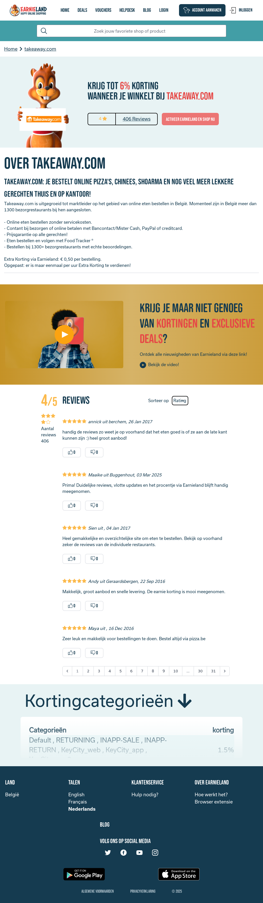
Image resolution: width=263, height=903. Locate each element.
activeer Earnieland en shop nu (190, 119)
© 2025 (177, 891)
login (163, 10)
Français (77, 802)
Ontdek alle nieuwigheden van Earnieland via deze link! (193, 354)
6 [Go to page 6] (131, 671)
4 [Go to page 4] (110, 671)
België (12, 794)
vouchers (103, 10)
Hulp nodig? (145, 794)
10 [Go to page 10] (175, 671)
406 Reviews (137, 119)
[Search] (131, 31)
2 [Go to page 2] (88, 671)
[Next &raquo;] (225, 671)
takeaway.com (40, 49)
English (76, 794)
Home (65, 10)
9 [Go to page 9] (164, 671)
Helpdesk (127, 10)
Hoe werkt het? (211, 794)
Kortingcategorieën (108, 700)
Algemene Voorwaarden (97, 891)
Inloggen (241, 10)
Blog (147, 10)
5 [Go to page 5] (120, 671)
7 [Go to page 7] (142, 671)
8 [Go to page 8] (153, 671)
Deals (82, 10)
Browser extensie (214, 802)
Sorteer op (158, 400)
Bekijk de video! (159, 365)
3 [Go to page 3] (99, 671)
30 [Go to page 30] (200, 671)
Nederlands (82, 809)
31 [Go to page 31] (213, 671)
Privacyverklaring (142, 891)
